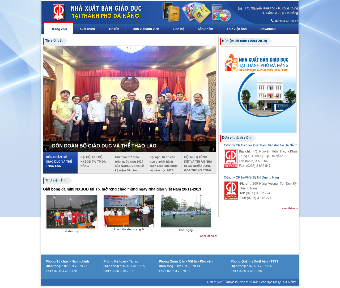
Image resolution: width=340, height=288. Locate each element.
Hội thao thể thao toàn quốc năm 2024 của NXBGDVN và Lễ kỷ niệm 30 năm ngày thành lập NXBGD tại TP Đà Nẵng (129, 164)
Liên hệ (178, 29)
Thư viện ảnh (236, 29)
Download (268, 29)
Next (213, 149)
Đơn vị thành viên (146, 29)
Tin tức (114, 29)
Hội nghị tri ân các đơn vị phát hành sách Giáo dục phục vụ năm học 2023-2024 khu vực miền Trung (163, 164)
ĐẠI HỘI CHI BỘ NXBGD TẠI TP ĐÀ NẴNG (93, 161)
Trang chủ (59, 29)
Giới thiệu (87, 29)
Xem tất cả (207, 236)
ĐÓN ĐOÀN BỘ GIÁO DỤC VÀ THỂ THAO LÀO (59, 161)
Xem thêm (288, 208)
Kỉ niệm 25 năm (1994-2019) (244, 41)
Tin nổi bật (53, 41)
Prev (46, 149)
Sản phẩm (205, 29)
